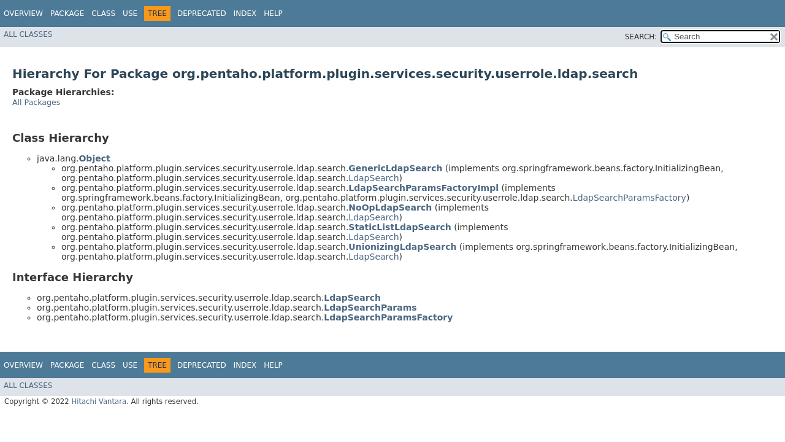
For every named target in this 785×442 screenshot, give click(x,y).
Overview (23, 13)
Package (67, 13)
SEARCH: (641, 37)
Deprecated (201, 13)
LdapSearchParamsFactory (629, 198)
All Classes (28, 34)
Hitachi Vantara (98, 401)
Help (273, 13)
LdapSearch (373, 178)
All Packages (36, 102)
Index (245, 13)
